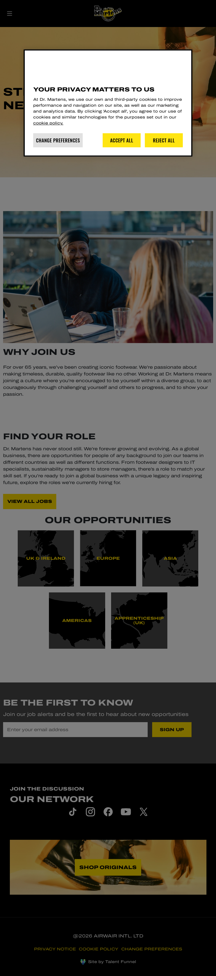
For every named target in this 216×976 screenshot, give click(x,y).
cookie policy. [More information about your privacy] (48, 123)
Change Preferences (58, 140)
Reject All (164, 140)
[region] (108, 102)
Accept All (121, 140)
